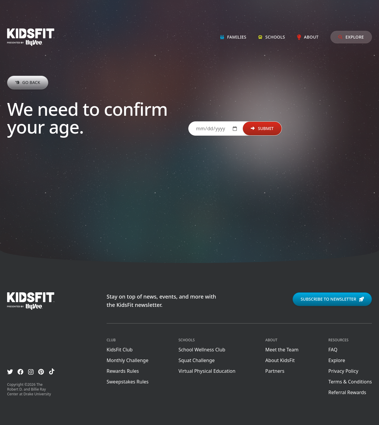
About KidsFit (280, 360)
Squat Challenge (197, 360)
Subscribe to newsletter (332, 299)
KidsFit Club (120, 349)
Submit (262, 128)
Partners (274, 371)
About (308, 37)
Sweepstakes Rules (128, 381)
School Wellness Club (202, 349)
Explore (351, 37)
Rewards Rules (123, 371)
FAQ (332, 349)
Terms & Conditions (350, 381)
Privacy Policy (343, 371)
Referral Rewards (347, 392)
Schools (271, 37)
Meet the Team (281, 349)
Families (233, 37)
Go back (27, 82)
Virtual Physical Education (207, 371)
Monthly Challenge (127, 360)
